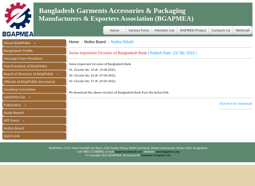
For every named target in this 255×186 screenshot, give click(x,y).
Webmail (243, 30)
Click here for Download (235, 103)
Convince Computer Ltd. (156, 155)
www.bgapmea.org (167, 151)
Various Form (139, 30)
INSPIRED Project (193, 30)
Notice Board (14, 128)
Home (114, 30)
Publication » (15, 105)
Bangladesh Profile (18, 50)
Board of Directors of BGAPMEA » (31, 74)
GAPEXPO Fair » (17, 97)
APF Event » (14, 120)
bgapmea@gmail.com (128, 151)
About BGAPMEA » (20, 43)
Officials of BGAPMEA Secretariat (29, 81)
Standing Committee (20, 89)
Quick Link (12, 136)
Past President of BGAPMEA (25, 66)
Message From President (23, 58)
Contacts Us (221, 30)
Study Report (14, 112)
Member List (164, 30)
